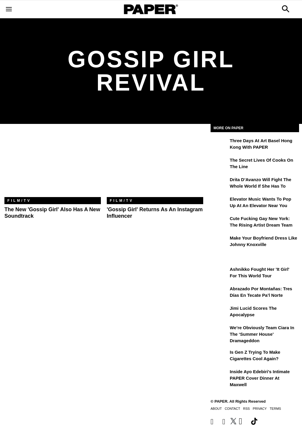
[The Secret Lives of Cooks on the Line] (219, 164)
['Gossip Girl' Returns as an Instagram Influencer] (155, 165)
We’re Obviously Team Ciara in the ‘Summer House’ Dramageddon (262, 334)
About (216, 408)
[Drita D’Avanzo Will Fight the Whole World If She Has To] (219, 183)
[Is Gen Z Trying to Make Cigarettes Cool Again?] (219, 356)
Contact (232, 408)
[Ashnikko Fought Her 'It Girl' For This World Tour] (219, 273)
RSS (246, 408)
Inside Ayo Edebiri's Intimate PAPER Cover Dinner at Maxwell (260, 378)
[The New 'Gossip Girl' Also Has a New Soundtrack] (52, 165)
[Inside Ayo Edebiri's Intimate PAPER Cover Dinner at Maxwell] (219, 375)
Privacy (260, 408)
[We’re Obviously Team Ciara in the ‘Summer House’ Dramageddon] (219, 332)
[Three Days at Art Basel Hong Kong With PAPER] (219, 144)
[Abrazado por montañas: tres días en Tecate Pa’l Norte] (219, 293)
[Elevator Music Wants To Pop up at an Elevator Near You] (219, 203)
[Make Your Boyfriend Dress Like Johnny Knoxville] (219, 242)
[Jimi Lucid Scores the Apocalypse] (219, 312)
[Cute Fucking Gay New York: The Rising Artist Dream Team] (219, 222)
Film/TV (19, 201)
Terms (275, 408)
